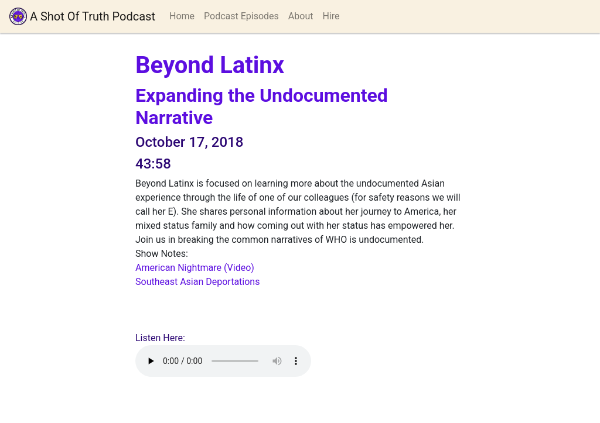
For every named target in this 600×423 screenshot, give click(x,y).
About (300, 16)
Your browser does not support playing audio (223, 361)
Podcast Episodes (241, 16)
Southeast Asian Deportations (197, 281)
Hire (330, 16)
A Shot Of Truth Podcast (82, 16)
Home (182, 16)
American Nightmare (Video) (194, 267)
